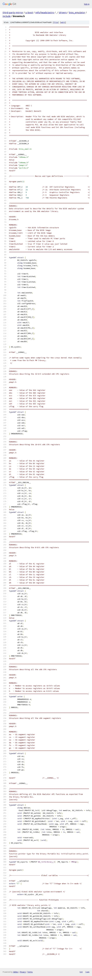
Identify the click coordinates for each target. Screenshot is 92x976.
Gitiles (15, 972)
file (56, 22)
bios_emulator (77, 12)
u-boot (29, 12)
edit (63, 22)
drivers (63, 12)
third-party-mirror (13, 12)
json (87, 972)
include (7, 16)
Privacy (23, 972)
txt (81, 972)
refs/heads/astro (44, 12)
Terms (30, 972)
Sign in (86, 4)
